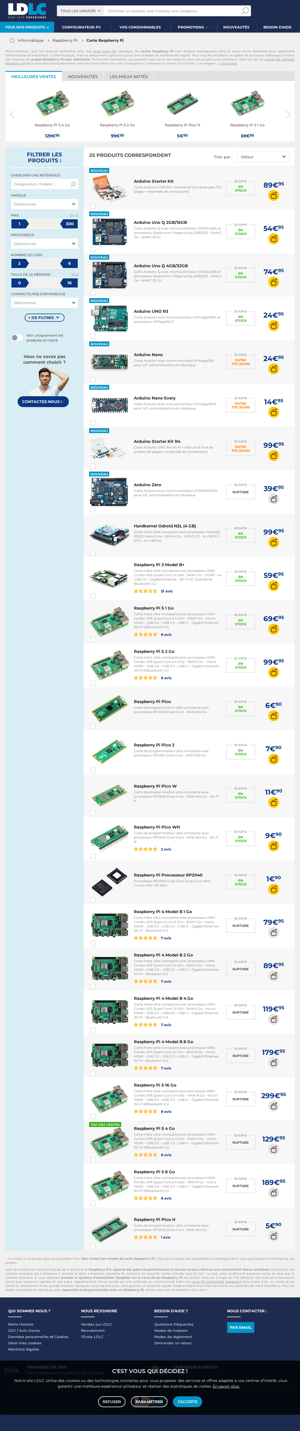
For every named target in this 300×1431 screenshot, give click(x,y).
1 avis (152, 1237)
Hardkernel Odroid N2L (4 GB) (165, 525)
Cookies (61, 1337)
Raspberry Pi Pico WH (157, 827)
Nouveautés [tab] (83, 76)
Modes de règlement (173, 1337)
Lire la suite (228, 63)
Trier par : (223, 156)
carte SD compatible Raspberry (217, 1282)
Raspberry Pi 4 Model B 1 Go (163, 911)
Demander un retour (173, 1343)
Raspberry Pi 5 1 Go (154, 608)
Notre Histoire (20, 1324)
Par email (240, 1327)
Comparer (102, 206)
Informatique (31, 40)
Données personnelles (28, 1337)
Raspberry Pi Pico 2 (154, 744)
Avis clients (29, 1330)
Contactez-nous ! (43, 401)
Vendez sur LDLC (96, 1324)
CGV (12, 1330)
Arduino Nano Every (155, 398)
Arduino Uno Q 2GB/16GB (160, 222)
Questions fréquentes (173, 1324)
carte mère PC (105, 51)
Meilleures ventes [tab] (33, 76)
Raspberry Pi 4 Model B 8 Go (163, 1041)
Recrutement (93, 1330)
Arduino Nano (148, 354)
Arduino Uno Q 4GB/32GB (161, 265)
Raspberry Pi (65, 40)
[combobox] (80, 10)
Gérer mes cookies (24, 1343)
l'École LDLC (92, 1337)
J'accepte (188, 1401)
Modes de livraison (171, 1330)
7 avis (153, 938)
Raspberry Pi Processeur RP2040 (168, 875)
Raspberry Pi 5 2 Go (154, 651)
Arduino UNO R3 (151, 311)
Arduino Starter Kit (154, 181)
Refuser (112, 1401)
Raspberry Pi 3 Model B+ (159, 564)
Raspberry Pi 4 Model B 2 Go (163, 955)
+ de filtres (41, 317)
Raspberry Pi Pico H (154, 1219)
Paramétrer (149, 1401)
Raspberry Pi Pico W (155, 786)
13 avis (153, 591)
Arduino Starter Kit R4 (157, 441)
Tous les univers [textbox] (78, 11)
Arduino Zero (147, 484)
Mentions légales (23, 1349)
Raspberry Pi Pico (152, 701)
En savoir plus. (226, 1386)
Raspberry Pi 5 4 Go (154, 1128)
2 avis (153, 849)
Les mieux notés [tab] (129, 76)
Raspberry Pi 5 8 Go (154, 1171)
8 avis (153, 634)
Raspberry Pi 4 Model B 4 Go (163, 998)
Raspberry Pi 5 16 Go (155, 1085)
